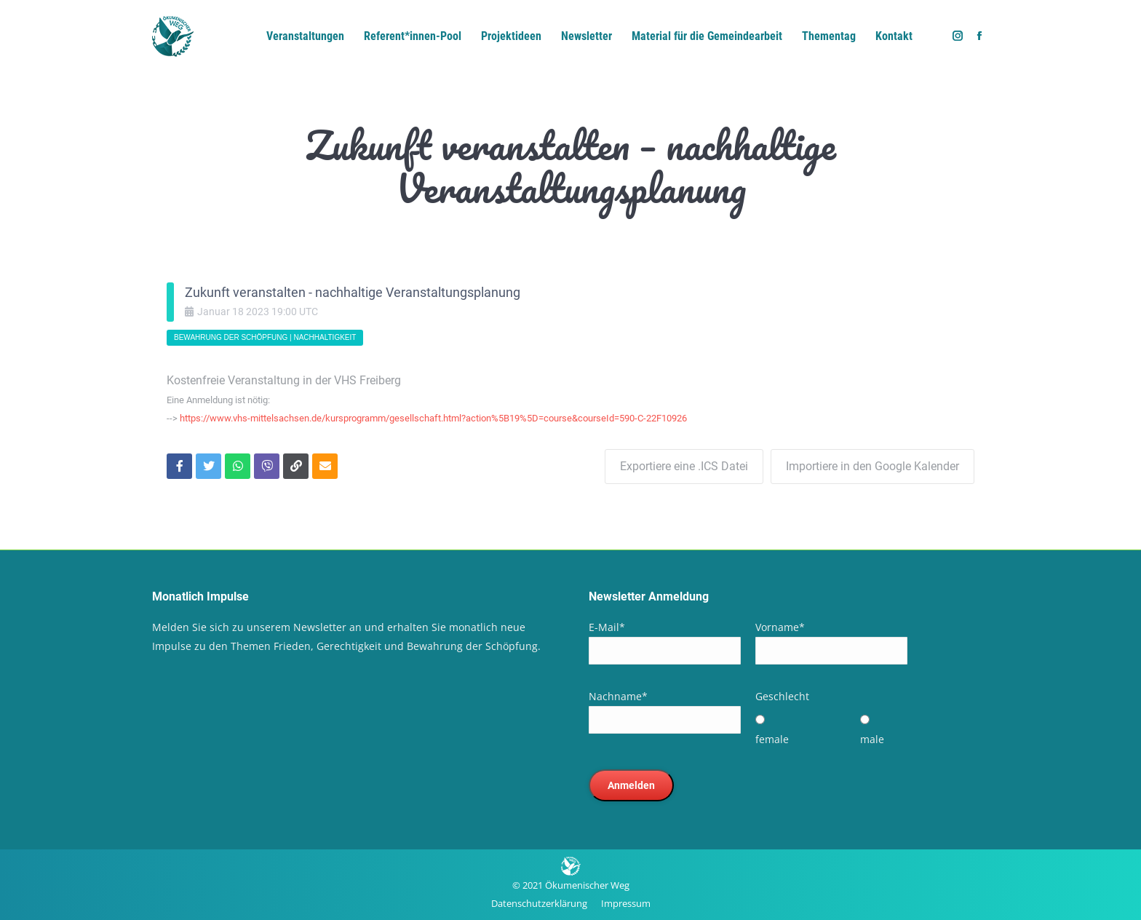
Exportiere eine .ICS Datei (684, 466)
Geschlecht (782, 696)
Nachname (618, 696)
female (772, 739)
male (872, 739)
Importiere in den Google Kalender (872, 466)
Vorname (780, 627)
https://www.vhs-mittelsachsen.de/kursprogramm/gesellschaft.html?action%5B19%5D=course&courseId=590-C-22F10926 (433, 418)
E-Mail (607, 627)
